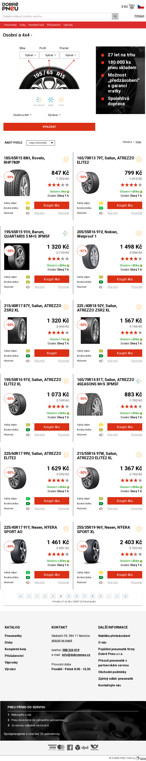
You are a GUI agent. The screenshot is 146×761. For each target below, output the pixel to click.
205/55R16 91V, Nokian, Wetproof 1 (97, 234)
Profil (42, 48)
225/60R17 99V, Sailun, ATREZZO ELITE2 (32, 455)
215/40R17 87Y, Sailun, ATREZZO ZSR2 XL (32, 307)
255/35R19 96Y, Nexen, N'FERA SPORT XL (103, 529)
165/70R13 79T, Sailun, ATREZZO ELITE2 (105, 160)
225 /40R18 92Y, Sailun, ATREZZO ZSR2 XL (97, 307)
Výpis (138, 142)
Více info (39, 213)
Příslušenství (53, 25)
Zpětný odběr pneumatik (115, 678)
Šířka (22, 48)
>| (125, 596)
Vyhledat (49, 126)
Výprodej (68, 25)
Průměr (63, 48)
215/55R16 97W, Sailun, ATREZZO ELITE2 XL (97, 455)
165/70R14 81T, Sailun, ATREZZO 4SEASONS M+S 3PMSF (105, 381)
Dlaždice (127, 142)
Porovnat (63, 213)
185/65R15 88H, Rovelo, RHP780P (24, 160)
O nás (102, 642)
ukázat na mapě (62, 640)
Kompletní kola (36, 25)
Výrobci (10, 669)
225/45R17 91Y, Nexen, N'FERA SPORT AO (30, 529)
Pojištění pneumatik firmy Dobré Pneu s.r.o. (116, 651)
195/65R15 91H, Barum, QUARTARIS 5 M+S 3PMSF (27, 234)
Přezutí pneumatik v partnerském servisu (113, 663)
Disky (22, 25)
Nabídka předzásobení (114, 636)
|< (21, 596)
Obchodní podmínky (112, 672)
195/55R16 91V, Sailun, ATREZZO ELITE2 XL (32, 381)
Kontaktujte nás (109, 685)
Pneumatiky (10, 25)
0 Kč (128, 6)
